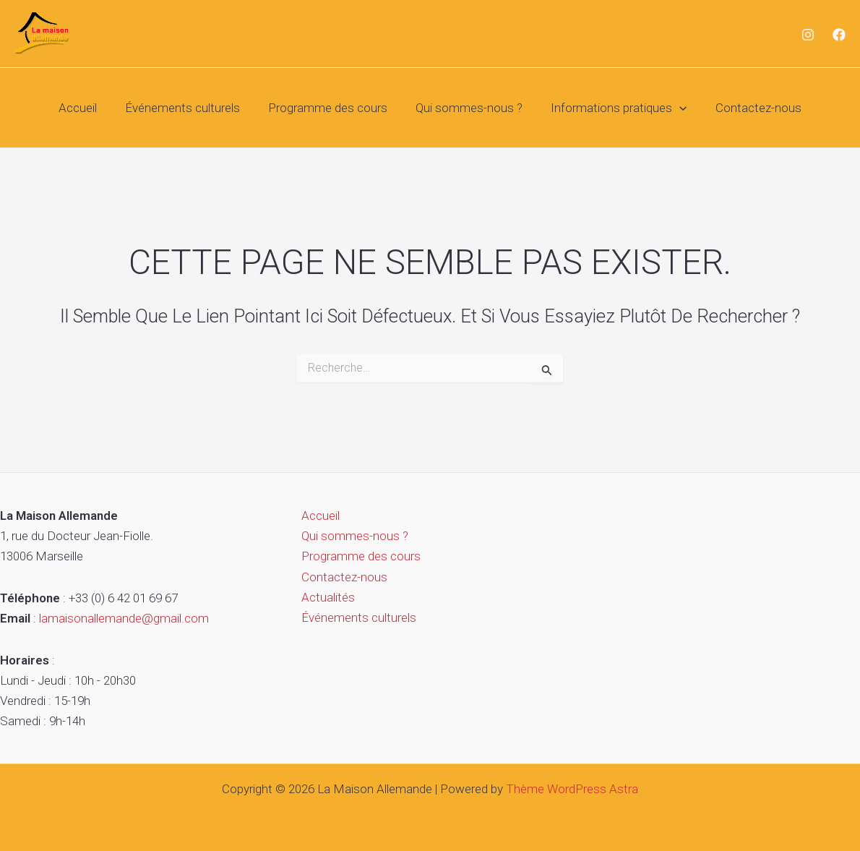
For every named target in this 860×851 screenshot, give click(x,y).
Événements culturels (188, 108)
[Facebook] (839, 34)
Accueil (87, 108)
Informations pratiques (613, 108)
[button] (674, 108)
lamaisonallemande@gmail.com (124, 618)
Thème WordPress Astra (572, 789)
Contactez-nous (749, 108)
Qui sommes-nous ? (467, 108)
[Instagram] (807, 34)
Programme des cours (330, 108)
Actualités (325, 597)
